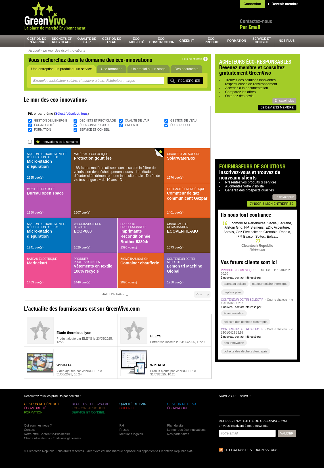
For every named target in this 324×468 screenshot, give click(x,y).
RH (122, 425)
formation (236, 40)
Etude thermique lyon (74, 333)
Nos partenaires (178, 434)
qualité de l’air (86, 40)
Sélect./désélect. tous (71, 114)
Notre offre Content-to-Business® (47, 434)
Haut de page (113, 294)
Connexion (252, 4)
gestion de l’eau (112, 40)
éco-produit (212, 40)
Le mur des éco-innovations (64, 51)
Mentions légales (131, 434)
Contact (29, 429)
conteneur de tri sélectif (242, 299)
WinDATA (64, 365)
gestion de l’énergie (37, 40)
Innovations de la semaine (60, 141)
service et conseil (261, 40)
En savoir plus (284, 100)
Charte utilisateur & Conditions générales (52, 438)
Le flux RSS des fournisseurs (251, 450)
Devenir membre (285, 4)
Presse (124, 429)
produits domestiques (239, 270)
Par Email (250, 27)
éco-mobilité (136, 40)
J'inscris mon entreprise (271, 203)
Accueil (34, 51)
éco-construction (161, 40)
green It (186, 40)
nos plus (286, 40)
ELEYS (155, 336)
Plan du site (175, 425)
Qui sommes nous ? (38, 425)
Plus (199, 294)
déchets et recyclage (62, 40)
